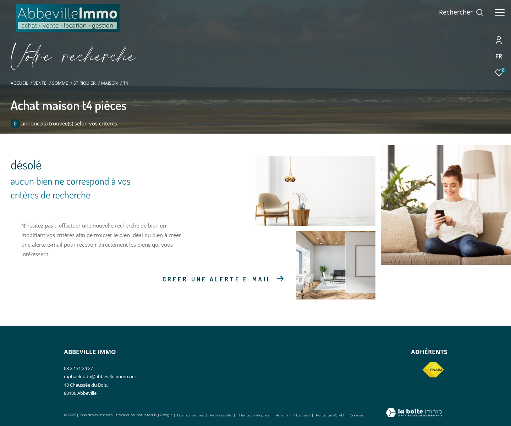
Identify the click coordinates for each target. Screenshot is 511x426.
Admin (282, 415)
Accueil (19, 83)
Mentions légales (253, 415)
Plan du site (221, 415)
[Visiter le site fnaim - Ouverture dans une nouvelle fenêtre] (433, 370)
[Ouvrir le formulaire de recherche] (461, 12)
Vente (39, 83)
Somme (60, 83)
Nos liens (302, 415)
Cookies (356, 415)
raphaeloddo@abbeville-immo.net (100, 376)
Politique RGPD (330, 415)
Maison (109, 83)
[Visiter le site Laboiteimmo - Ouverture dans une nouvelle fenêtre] (414, 413)
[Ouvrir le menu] (499, 12)
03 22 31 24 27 (78, 368)
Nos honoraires (190, 415)
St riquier (84, 83)
